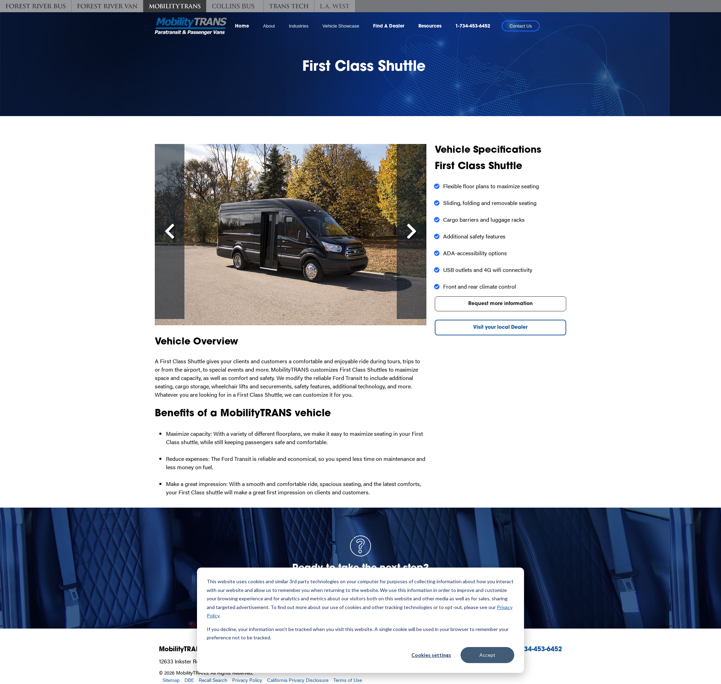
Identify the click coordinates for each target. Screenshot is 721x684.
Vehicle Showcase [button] (340, 26)
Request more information (500, 303)
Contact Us (520, 26)
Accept (487, 655)
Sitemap (171, 679)
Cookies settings (431, 655)
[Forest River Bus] (35, 6)
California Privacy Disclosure (297, 679)
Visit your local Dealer (500, 327)
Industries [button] (298, 26)
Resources (429, 26)
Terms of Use (347, 679)
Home (242, 26)
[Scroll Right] (411, 231)
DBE (189, 679)
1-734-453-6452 (472, 26)
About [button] (269, 26)
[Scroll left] (169, 231)
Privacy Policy (247, 679)
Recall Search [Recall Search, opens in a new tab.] (213, 679)
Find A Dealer (388, 26)
